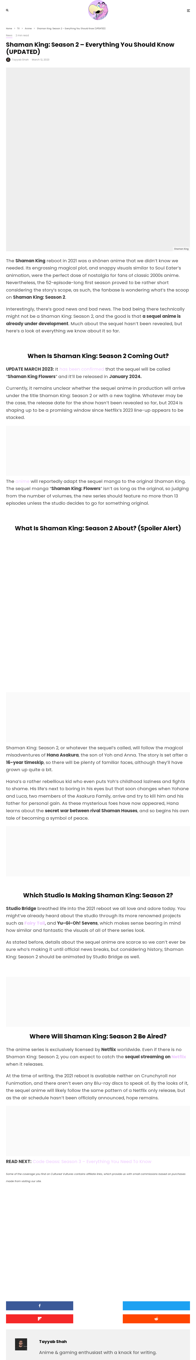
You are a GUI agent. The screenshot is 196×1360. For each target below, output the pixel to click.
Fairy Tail (34, 842)
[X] (177, 1350)
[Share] (35, 1225)
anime (22, 401)
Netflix (179, 976)
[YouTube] (182, 1350)
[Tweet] (98, 1225)
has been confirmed (82, 289)
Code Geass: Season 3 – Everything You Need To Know (93, 1081)
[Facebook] (172, 1350)
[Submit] (35, 1238)
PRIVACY (48, 1350)
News (9, 35)
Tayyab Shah (20, 59)
